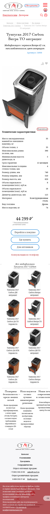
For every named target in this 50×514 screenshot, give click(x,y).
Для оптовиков (25, 247)
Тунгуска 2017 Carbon (25, 266)
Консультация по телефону (25, 255)
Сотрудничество (25, 465)
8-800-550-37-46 (18, 479)
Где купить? (31, 5)
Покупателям (10, 15)
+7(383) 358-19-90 (18, 472)
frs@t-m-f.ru (32, 479)
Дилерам (23, 15)
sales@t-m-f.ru (33, 472)
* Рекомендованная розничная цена (20, 223)
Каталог (25, 454)
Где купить (25, 239)
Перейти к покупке (25, 232)
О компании (25, 458)
